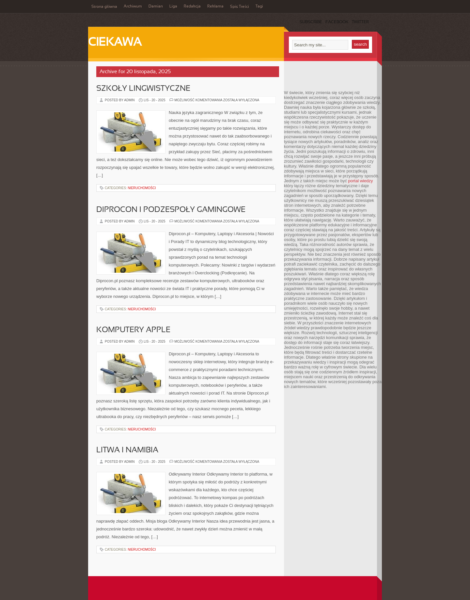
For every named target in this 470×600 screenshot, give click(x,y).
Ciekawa (115, 42)
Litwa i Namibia (127, 450)
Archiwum (133, 6)
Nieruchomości (142, 188)
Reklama (215, 6)
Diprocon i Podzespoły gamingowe (170, 210)
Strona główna (104, 7)
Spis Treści (239, 7)
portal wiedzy (360, 180)
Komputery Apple (133, 330)
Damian (156, 6)
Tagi (259, 6)
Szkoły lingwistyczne (143, 88)
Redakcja (192, 6)
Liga (173, 6)
